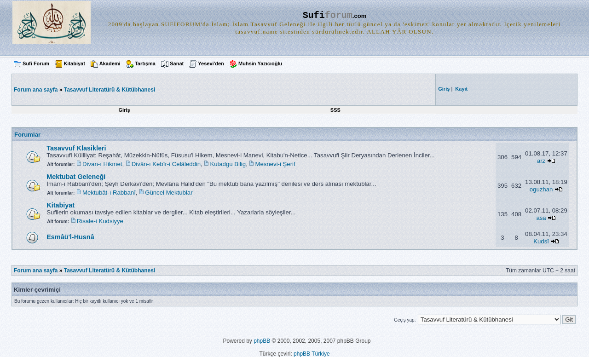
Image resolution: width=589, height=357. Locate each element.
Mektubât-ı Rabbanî (109, 192)
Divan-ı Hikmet (102, 164)
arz (541, 160)
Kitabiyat (74, 63)
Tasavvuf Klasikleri (76, 148)
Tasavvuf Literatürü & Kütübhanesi (109, 89)
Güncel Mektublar (168, 192)
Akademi (110, 63)
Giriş (124, 110)
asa (541, 217)
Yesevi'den (211, 63)
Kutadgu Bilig (228, 164)
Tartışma (145, 63)
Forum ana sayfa (36, 270)
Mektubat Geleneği (75, 176)
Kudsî (541, 241)
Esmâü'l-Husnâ (70, 237)
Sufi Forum (36, 63)
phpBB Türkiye (312, 354)
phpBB (262, 341)
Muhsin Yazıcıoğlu (260, 63)
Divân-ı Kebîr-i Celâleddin (166, 164)
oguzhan (541, 189)
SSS (335, 110)
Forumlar (27, 134)
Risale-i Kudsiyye (100, 221)
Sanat (177, 63)
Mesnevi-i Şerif (275, 164)
